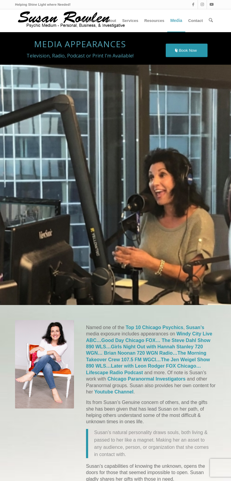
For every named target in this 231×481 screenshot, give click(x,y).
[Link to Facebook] (193, 4)
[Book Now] (187, 50)
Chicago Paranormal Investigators (146, 378)
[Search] (211, 20)
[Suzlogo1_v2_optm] (73, 20)
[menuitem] (90, 20)
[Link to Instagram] (202, 4)
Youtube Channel (113, 391)
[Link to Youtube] (211, 4)
